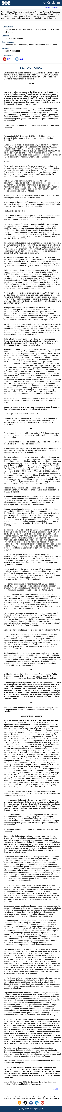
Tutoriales (41, 1098)
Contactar (10, 1097)
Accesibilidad (51, 1097)
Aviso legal (41, 1097)
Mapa (34, 1097)
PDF (9, 59)
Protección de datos (9, 1098)
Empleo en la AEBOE (52, 1098)
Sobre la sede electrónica (22, 1097)
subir (56, 1089)
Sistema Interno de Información (26, 1098)
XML (21, 59)
